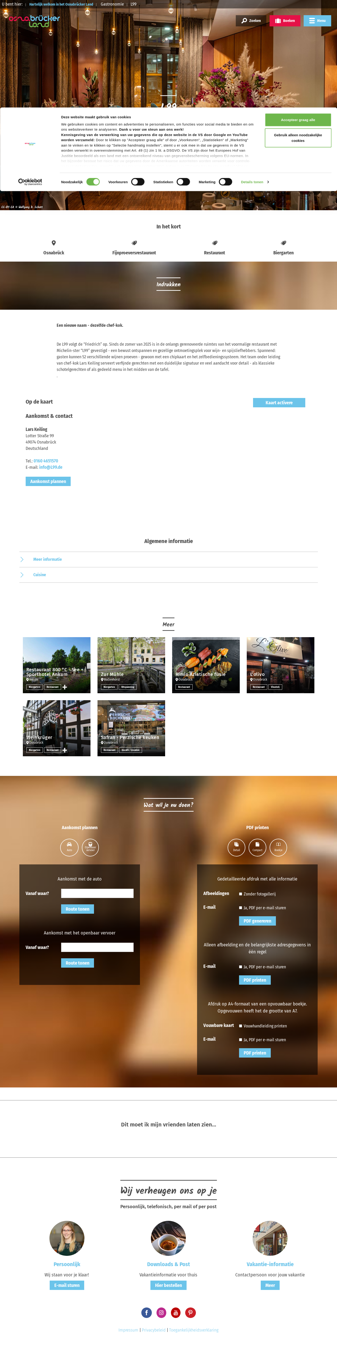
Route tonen (77, 909)
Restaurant (53, 687)
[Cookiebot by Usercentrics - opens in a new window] (30, 74)
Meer (270, 1285)
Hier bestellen (168, 1285)
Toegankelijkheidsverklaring (194, 1330)
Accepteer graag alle (298, 12)
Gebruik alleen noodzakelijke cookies (298, 30)
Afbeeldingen (216, 893)
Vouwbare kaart (218, 1025)
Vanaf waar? (37, 893)
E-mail (209, 906)
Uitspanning (129, 687)
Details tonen (252, 75)
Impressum (128, 1330)
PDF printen (255, 980)
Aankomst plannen (48, 481)
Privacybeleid (154, 1330)
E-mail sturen (67, 1285)
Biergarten (35, 687)
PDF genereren (257, 921)
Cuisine (39, 574)
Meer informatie (47, 559)
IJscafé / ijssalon (131, 750)
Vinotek (276, 687)
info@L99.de (51, 467)
